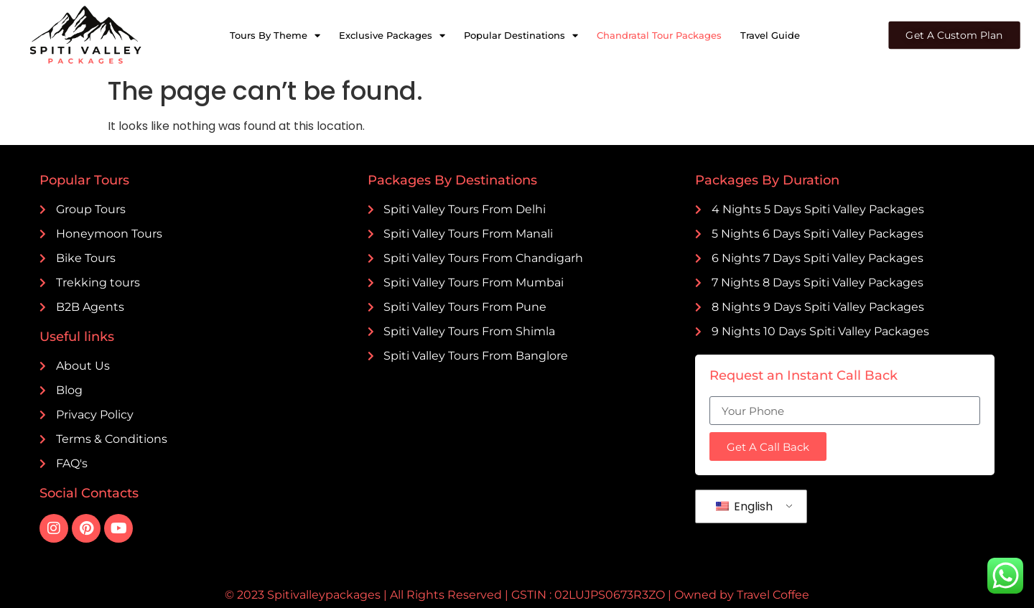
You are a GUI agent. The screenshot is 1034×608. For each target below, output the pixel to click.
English (744, 506)
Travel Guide (770, 35)
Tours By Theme (275, 35)
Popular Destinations (521, 35)
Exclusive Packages (392, 35)
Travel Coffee (773, 595)
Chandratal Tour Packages (659, 35)
